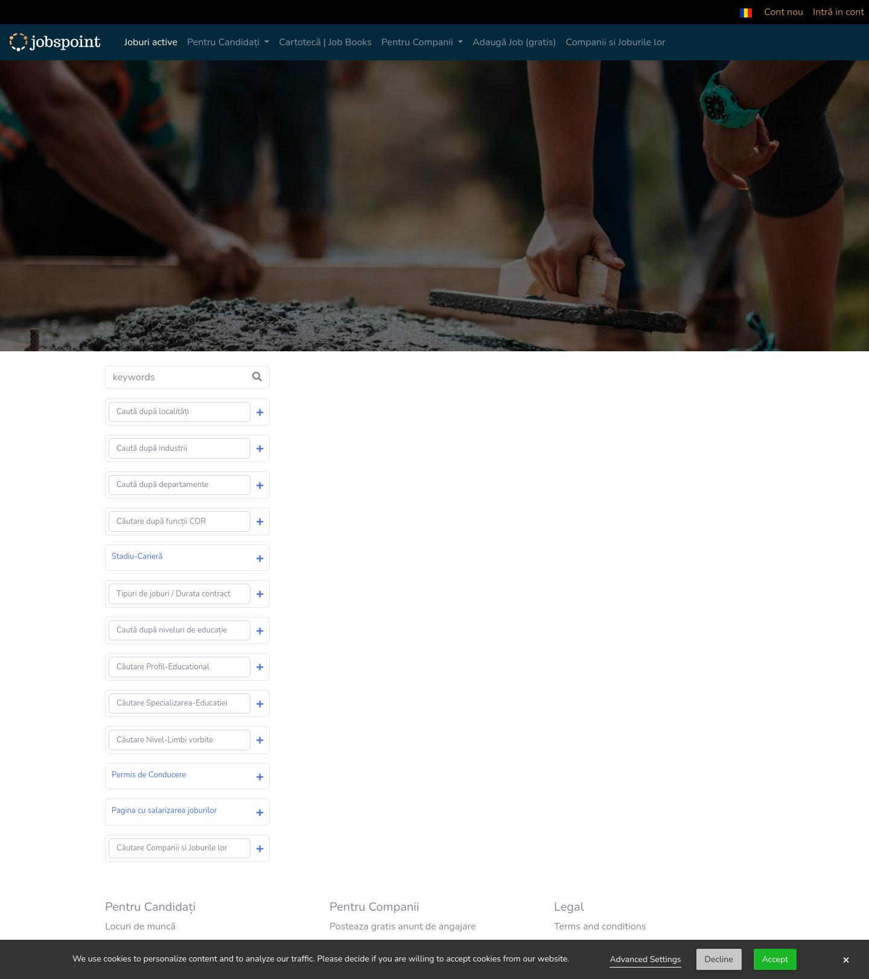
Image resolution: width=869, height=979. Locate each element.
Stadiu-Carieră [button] (137, 556)
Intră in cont (838, 12)
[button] (746, 12)
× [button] (846, 960)
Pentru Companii (418, 42)
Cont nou (783, 12)
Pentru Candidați (224, 42)
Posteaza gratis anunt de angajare (402, 926)
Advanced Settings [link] (645, 959)
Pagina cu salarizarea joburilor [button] (164, 810)
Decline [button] (719, 959)
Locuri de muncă (140, 926)
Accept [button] (775, 959)
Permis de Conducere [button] (149, 775)
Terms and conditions (600, 926)
